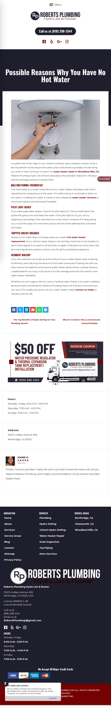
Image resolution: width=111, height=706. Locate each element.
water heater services (84, 198)
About (8, 524)
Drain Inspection (49, 542)
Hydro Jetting (48, 524)
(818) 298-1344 (12, 614)
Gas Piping (46, 548)
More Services (48, 554)
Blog (7, 542)
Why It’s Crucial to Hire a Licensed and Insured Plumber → (81, 322)
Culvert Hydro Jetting (53, 530)
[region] (33, 692)
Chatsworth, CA (84, 524)
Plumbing (45, 518)
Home (8, 518)
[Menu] (55, 5)
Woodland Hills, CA (86, 530)
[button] (55, 31)
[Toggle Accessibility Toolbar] (5, 683)
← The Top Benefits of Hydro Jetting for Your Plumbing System (33, 322)
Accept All (52, 698)
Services (9, 530)
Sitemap (9, 554)
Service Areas (12, 536)
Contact (9, 548)
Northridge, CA (84, 518)
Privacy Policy (12, 560)
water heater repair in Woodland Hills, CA (76, 172)
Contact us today (84, 290)
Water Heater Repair (52, 536)
